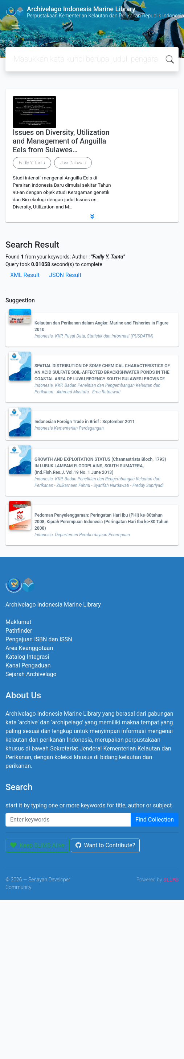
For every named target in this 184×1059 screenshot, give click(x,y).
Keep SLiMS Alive (37, 845)
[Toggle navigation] (16, 28)
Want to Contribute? (105, 845)
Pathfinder (18, 630)
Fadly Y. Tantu (32, 162)
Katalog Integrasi (27, 656)
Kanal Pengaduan (28, 665)
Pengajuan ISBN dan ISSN (38, 639)
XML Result (25, 275)
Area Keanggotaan (29, 648)
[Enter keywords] (68, 820)
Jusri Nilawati (73, 162)
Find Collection (154, 819)
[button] (92, 216)
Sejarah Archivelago (31, 674)
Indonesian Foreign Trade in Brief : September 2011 (84, 421)
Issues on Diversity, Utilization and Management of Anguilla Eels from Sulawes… (61, 141)
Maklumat (18, 622)
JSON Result (65, 275)
